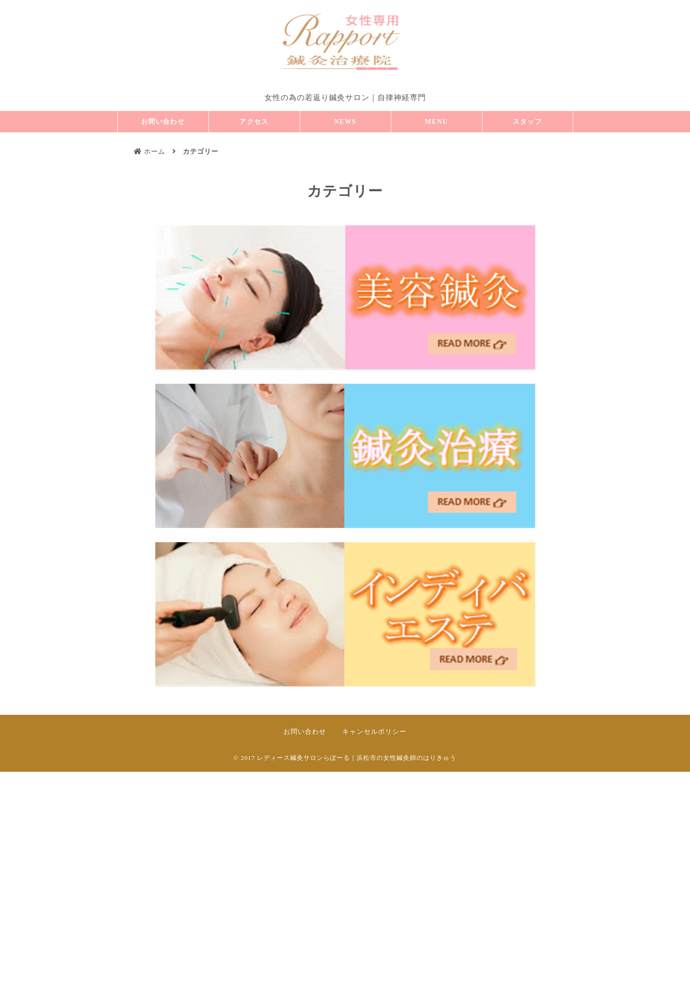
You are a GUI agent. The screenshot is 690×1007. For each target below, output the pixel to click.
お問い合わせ (163, 121)
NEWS (345, 121)
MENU (436, 121)
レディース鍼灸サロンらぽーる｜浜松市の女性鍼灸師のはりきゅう (356, 757)
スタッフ (527, 121)
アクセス (254, 121)
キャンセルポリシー (374, 731)
